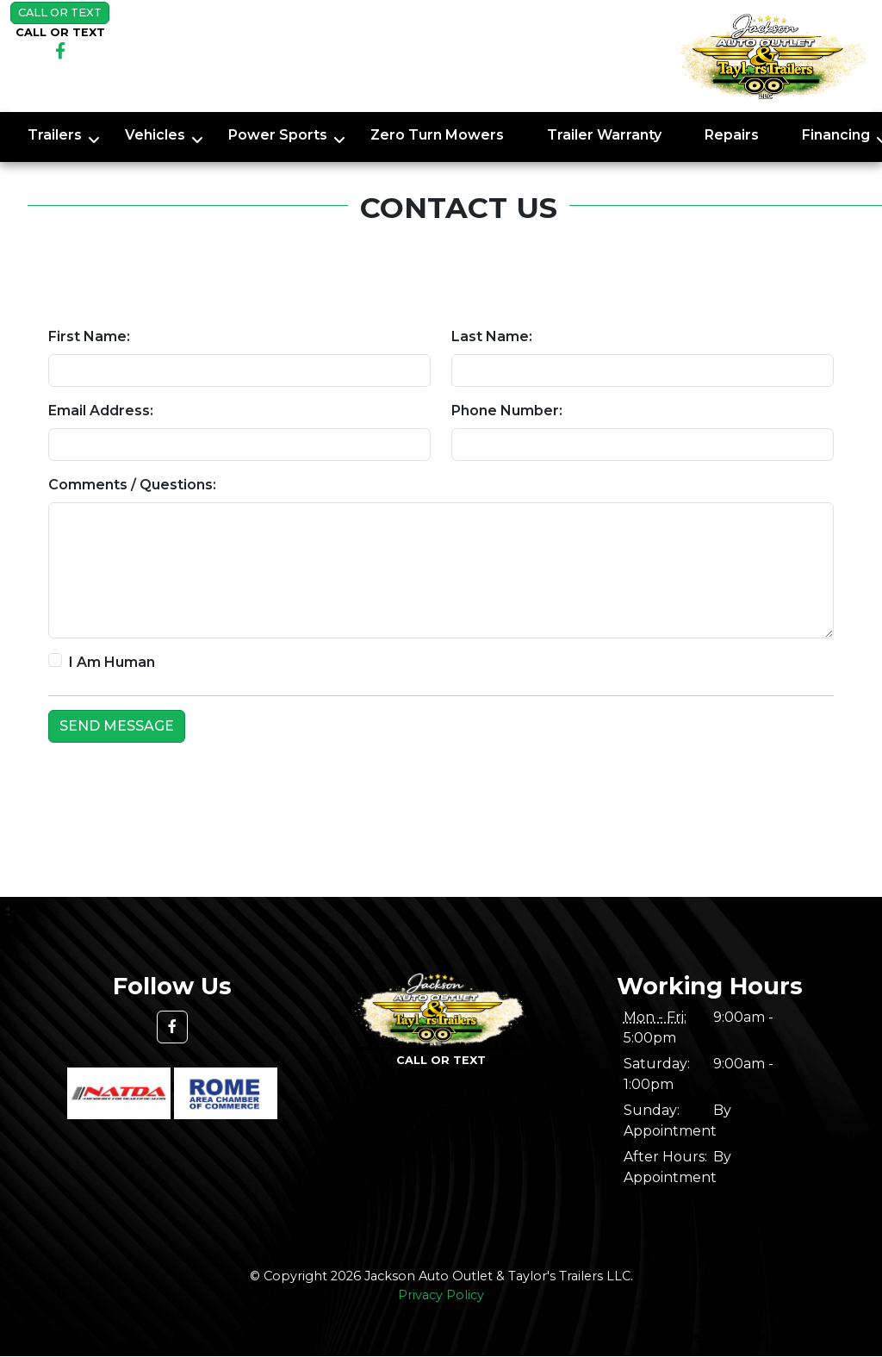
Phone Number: (506, 410)
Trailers (55, 135)
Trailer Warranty (604, 135)
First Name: (89, 336)
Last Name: (491, 336)
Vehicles (155, 135)
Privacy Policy (441, 1295)
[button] (172, 1027)
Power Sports (277, 135)
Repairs (732, 135)
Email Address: (100, 410)
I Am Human (112, 662)
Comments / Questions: (132, 484)
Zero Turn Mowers (437, 135)
